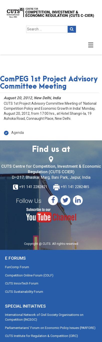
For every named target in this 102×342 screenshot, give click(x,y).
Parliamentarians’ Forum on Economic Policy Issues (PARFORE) (50, 328)
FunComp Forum (17, 267)
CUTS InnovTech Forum (21, 283)
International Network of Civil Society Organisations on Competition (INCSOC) (44, 317)
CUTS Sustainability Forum (24, 292)
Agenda (17, 133)
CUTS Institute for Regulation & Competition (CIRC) (41, 336)
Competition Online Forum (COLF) (29, 275)
